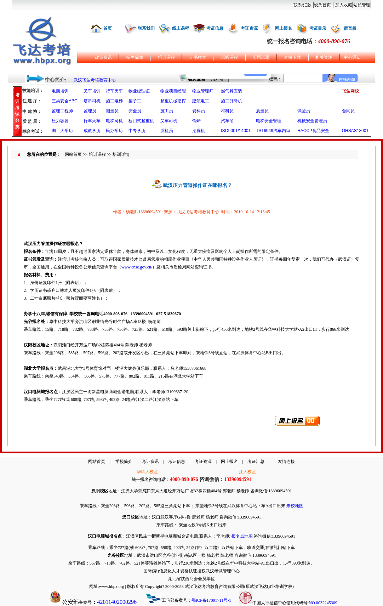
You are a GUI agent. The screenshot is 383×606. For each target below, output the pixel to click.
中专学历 (136, 130)
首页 (107, 28)
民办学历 (114, 130)
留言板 (350, 28)
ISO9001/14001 (236, 130)
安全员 (134, 110)
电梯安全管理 (268, 120)
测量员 (112, 110)
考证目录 (317, 28)
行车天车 (114, 91)
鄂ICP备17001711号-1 (211, 600)
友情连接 (286, 461)
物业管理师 (202, 91)
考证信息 (214, 28)
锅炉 (196, 120)
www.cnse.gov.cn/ (136, 267)
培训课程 (166, 57)
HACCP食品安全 (313, 130)
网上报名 (283, 28)
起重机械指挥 (173, 100)
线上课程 (180, 28)
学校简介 (123, 461)
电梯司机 (114, 120)
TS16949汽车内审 (273, 130)
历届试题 (260, 57)
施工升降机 (231, 100)
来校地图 (294, 505)
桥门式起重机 (141, 120)
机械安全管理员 (312, 120)
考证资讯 (150, 461)
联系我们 (146, 28)
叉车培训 (92, 91)
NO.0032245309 (323, 602)
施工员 (166, 110)
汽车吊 (227, 120)
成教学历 (92, 130)
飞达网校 (350, 91)
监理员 (90, 110)
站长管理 (361, 4)
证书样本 (197, 57)
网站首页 (73, 154)
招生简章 (134, 57)
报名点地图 (242, 536)
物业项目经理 (173, 91)
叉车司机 (168, 120)
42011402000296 (117, 602)
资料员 (198, 110)
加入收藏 (343, 4)
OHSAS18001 (355, 130)
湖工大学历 (62, 130)
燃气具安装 (231, 91)
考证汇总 (255, 461)
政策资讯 (103, 57)
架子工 (134, 100)
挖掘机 (198, 130)
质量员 (262, 110)
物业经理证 (139, 91)
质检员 (166, 130)
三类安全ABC (65, 100)
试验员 (303, 110)
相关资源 (323, 57)
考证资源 (249, 28)
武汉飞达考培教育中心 (95, 80)
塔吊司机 (92, 100)
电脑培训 (60, 91)
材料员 (227, 110)
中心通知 (352, 57)
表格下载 (292, 57)
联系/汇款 (302, 4)
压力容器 (60, 120)
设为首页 (322, 4)
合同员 (348, 110)
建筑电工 (200, 100)
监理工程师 (62, 110)
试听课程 (229, 57)
